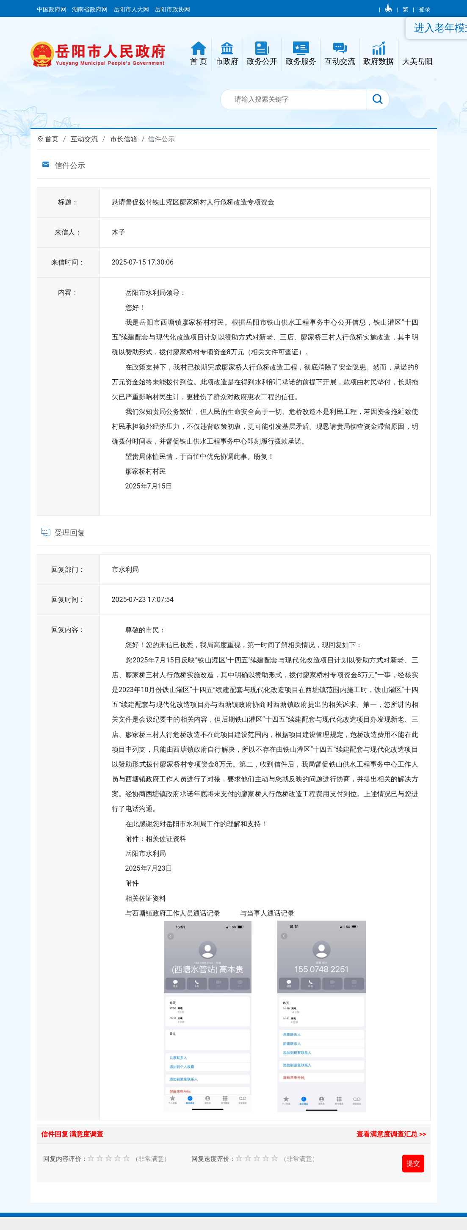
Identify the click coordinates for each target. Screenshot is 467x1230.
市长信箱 (123, 139)
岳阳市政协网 (172, 9)
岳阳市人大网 (131, 9)
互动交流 (84, 139)
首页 (51, 139)
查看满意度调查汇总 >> (391, 1134)
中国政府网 (52, 9)
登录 (425, 9)
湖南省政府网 (90, 9)
